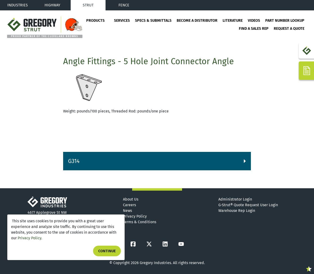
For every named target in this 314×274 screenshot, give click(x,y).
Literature (233, 20)
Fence (123, 5)
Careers (129, 205)
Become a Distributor (197, 20)
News (127, 210)
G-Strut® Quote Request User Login (248, 205)
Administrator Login (235, 199)
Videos (254, 20)
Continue (107, 251)
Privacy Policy (29, 238)
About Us (130, 199)
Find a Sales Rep (254, 28)
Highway (52, 5)
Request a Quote (289, 28)
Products (95, 20)
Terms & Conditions (139, 222)
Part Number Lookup (284, 20)
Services (122, 20)
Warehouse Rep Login (236, 210)
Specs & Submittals (153, 20)
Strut (88, 5)
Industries (17, 5)
